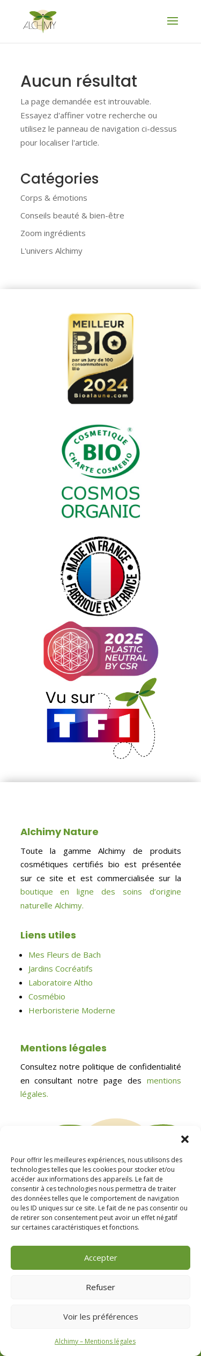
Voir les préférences (100, 1316)
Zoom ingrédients (53, 233)
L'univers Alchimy (51, 250)
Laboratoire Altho (60, 982)
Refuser (100, 1287)
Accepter (100, 1257)
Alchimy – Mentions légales (95, 1341)
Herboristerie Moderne (71, 1010)
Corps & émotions (53, 197)
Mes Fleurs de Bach (64, 954)
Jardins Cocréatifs (60, 968)
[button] (185, 1139)
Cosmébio (46, 996)
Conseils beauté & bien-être (72, 215)
